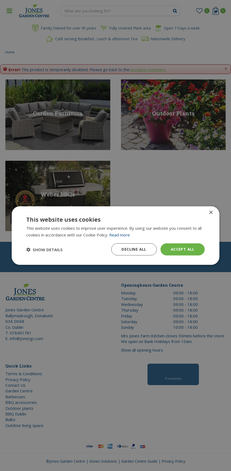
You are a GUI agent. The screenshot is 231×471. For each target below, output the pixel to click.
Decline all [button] (134, 249)
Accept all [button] (183, 249)
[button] (44, 249)
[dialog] (115, 235)
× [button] (211, 212)
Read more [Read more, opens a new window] (119, 234)
